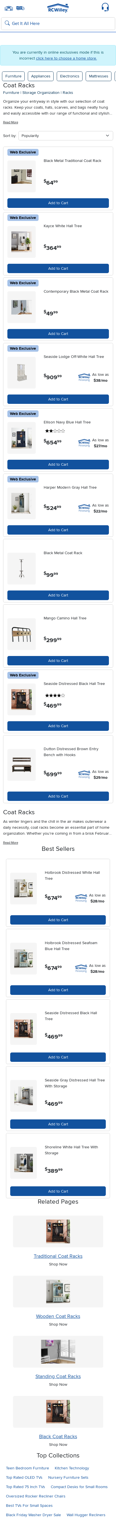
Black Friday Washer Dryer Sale (33, 1514)
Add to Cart (58, 203)
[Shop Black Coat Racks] (58, 1412)
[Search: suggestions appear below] (58, 24)
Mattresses (98, 76)
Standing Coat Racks (58, 1376)
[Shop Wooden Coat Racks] (58, 1291)
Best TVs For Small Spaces (29, 1505)
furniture (11, 92)
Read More (10, 122)
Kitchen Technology (72, 1468)
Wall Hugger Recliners (86, 1514)
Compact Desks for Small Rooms (79, 1486)
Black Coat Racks (58, 1437)
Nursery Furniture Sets (68, 1477)
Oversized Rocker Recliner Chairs (36, 1496)
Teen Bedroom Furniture (27, 1468)
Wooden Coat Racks (58, 1316)
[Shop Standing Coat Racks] (58, 1352)
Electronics (69, 76)
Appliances (40, 76)
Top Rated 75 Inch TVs (25, 1486)
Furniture (13, 76)
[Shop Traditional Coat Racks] (58, 1231)
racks (68, 92)
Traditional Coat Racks (58, 1256)
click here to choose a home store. (66, 58)
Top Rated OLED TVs (24, 1477)
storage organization (41, 92)
